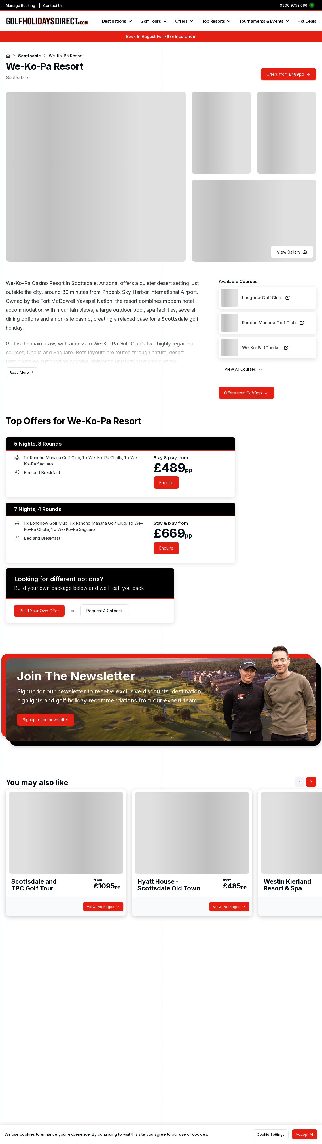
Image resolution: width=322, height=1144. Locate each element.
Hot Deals (307, 21)
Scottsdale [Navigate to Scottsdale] (29, 55)
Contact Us (53, 5)
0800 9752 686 (293, 5)
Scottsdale (175, 319)
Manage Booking (20, 5)
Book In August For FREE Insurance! (161, 36)
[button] (292, 252)
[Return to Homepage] (8, 56)
